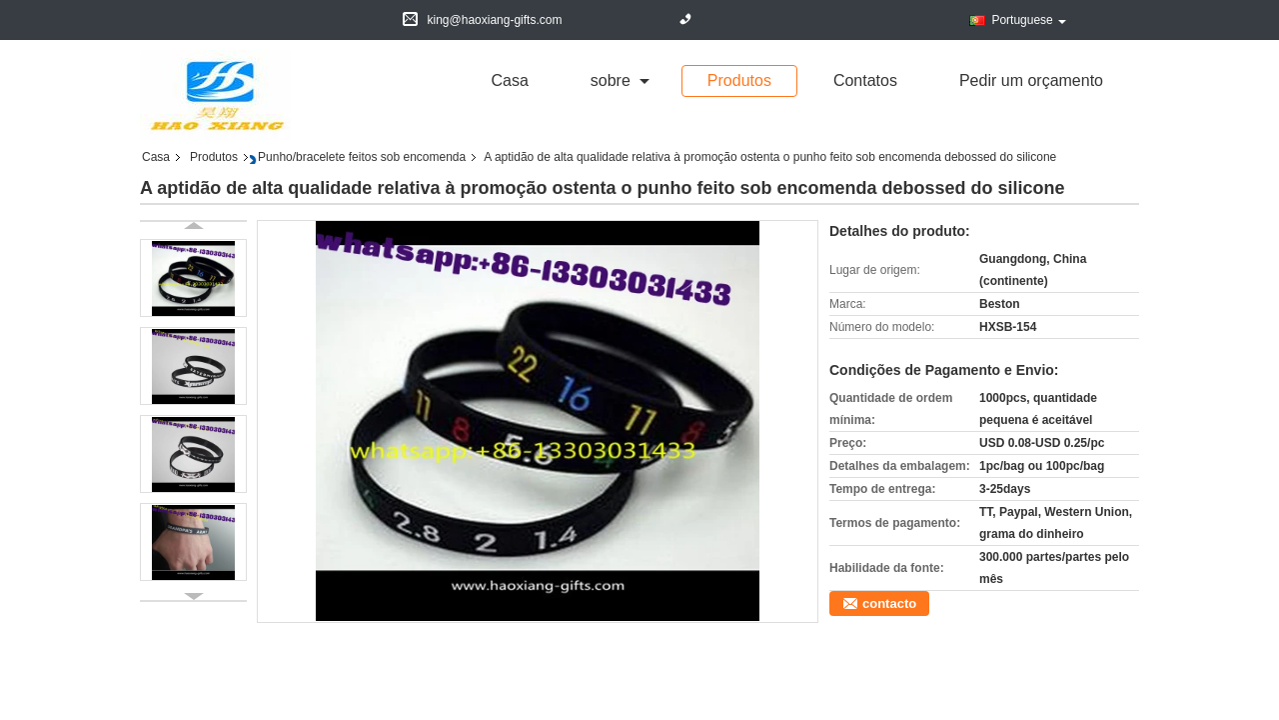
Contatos (865, 80)
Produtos (739, 80)
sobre (611, 80)
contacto (889, 603)
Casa (509, 80)
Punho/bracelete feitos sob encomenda (362, 157)
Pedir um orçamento (1031, 80)
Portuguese (1028, 20)
